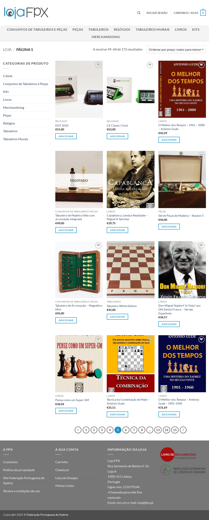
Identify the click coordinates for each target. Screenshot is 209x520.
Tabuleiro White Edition (122, 306)
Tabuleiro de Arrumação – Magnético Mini (78, 307)
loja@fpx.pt (145, 502)
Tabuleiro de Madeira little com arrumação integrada (75, 217)
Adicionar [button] (66, 136)
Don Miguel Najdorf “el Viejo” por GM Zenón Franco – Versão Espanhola (179, 309)
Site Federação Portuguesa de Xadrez (23, 480)
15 (175, 430)
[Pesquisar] (138, 13)
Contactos (10, 462)
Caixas (7, 76)
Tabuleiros (98, 29)
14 (166, 430)
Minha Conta (64, 486)
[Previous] (78, 430)
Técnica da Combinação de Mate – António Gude (128, 401)
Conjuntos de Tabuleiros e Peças (37, 29)
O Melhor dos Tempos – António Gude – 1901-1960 (178, 401)
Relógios (122, 29)
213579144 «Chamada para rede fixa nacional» (125, 492)
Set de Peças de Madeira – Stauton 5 (181, 215)
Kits (195, 29)
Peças (77, 29)
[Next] (183, 430)
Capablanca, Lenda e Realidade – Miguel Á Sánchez (127, 217)
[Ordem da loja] (176, 50)
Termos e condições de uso (21, 491)
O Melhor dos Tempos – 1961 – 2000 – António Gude (181, 127)
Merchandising (106, 37)
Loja (7, 49)
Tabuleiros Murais (153, 29)
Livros (181, 29)
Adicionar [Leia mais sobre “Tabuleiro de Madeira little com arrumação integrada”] (66, 230)
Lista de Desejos (66, 478)
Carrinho (61, 462)
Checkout (62, 470)
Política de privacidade (19, 470)
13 (158, 430)
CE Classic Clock (117, 125)
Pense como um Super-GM (72, 400)
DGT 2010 (61, 125)
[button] (157, 13)
